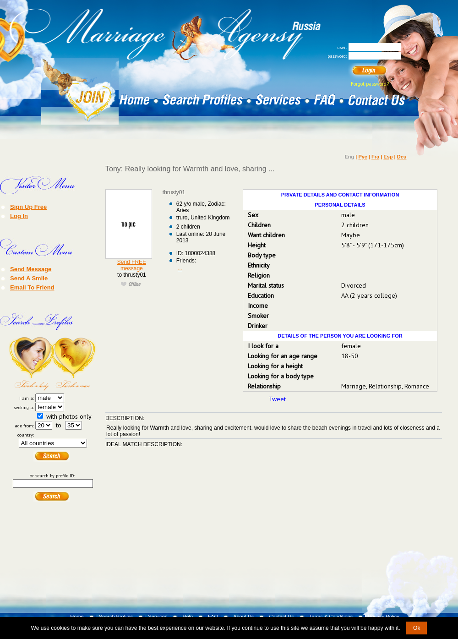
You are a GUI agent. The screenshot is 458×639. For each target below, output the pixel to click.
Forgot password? (370, 84)
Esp (388, 156)
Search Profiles (116, 616)
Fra (375, 156)
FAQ (213, 616)
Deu (402, 156)
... (180, 268)
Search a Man (75, 364)
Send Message (30, 269)
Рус (362, 156)
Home (76, 616)
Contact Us (281, 616)
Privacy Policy (383, 616)
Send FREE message (131, 265)
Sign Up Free (28, 206)
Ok (416, 628)
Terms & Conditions (331, 616)
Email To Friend (32, 287)
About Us (243, 616)
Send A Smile (29, 278)
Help (187, 616)
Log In (19, 216)
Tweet (277, 399)
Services (157, 616)
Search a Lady (31, 364)
